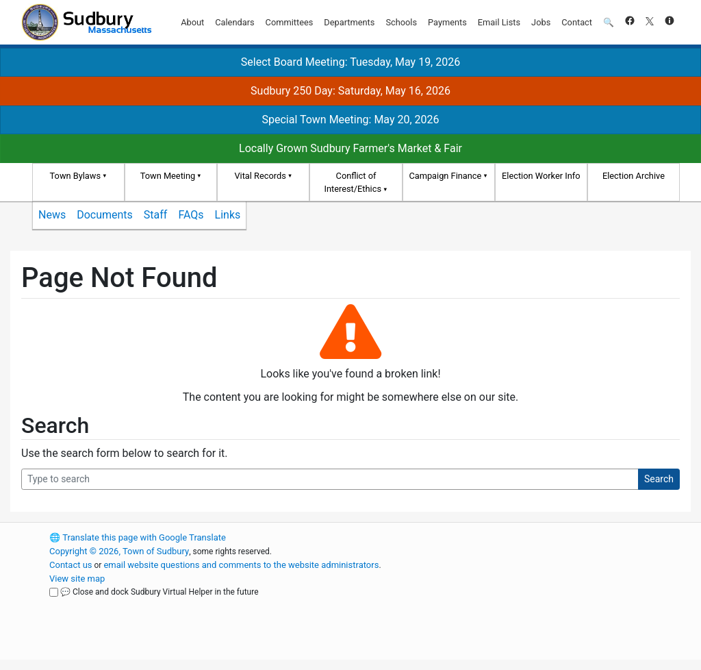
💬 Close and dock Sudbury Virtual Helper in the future (159, 592)
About (192, 22)
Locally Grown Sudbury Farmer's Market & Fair (350, 148)
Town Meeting (167, 176)
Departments (349, 22)
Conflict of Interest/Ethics (352, 182)
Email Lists (499, 22)
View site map (77, 578)
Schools (401, 22)
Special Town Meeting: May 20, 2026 (350, 119)
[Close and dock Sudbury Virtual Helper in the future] (53, 592)
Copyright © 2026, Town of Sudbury (119, 551)
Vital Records (259, 176)
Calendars (234, 22)
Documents (105, 214)
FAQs (190, 214)
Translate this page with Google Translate (137, 537)
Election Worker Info (541, 176)
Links (228, 214)
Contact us (70, 565)
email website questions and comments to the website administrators (241, 565)
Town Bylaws (75, 176)
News (52, 214)
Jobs (540, 22)
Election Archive (633, 176)
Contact (576, 22)
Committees (290, 22)
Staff (156, 214)
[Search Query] (330, 479)
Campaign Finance (445, 176)
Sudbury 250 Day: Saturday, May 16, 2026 (350, 90)
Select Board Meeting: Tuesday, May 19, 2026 (350, 62)
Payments (447, 22)
